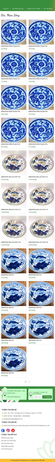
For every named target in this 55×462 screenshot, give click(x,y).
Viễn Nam (41, 460)
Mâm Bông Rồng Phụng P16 (10, 46)
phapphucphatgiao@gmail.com (13, 419)
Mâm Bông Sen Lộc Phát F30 (11, 242)
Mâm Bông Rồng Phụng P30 (10, 144)
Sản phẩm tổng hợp (17, 8)
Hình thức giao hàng (7, 438)
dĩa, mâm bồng (48, 8)
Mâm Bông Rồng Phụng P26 (10, 111)
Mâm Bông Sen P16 (7, 275)
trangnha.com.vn (26, 460)
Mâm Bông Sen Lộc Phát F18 (10, 177)
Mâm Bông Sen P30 (35, 340)
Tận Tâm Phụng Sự (6, 449)
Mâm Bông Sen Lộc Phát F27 (38, 209)
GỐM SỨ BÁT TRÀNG (33, 8)
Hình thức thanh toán (7, 443)
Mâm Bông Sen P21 (7, 307)
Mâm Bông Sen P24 (35, 307)
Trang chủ (6, 8)
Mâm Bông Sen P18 (35, 275)
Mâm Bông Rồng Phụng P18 (38, 46)
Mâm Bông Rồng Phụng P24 (38, 79)
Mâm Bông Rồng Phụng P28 (38, 111)
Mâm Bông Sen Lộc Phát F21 (38, 177)
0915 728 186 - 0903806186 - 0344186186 (17, 416)
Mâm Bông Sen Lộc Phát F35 (38, 242)
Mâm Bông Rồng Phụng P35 (38, 144)
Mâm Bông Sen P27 (7, 340)
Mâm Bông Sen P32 (7, 373)
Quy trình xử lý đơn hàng (8, 440)
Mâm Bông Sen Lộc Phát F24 (11, 209)
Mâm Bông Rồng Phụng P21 (10, 79)
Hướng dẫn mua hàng (7, 446)
